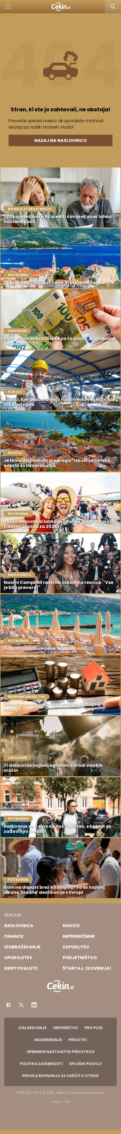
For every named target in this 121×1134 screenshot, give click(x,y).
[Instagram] (34, 1005)
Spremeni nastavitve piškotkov (61, 1051)
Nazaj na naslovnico (60, 140)
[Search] (113, 6)
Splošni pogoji (85, 1063)
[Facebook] (8, 1005)
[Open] (8, 6)
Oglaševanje (32, 1027)
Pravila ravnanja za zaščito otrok (60, 1075)
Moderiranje (48, 1039)
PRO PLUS (93, 1027)
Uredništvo (65, 1027)
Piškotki (77, 1039)
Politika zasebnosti (41, 1063)
